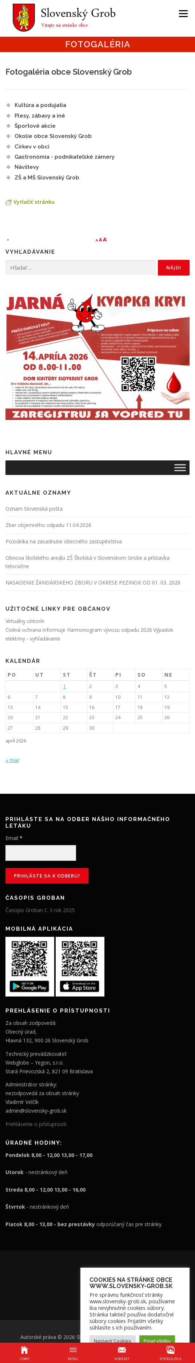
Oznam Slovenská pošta (34, 508)
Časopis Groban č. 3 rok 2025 (40, 910)
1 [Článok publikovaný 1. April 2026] (64, 686)
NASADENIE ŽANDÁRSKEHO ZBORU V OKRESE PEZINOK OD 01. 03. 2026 (92, 582)
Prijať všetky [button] (157, 1341)
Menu (183, 14)
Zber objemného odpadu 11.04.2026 (48, 525)
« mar (12, 760)
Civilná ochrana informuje (36, 629)
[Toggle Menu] (180, 467)
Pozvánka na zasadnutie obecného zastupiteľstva (63, 541)
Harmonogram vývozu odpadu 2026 (109, 629)
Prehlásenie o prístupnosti (36, 1124)
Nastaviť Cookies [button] (112, 1341)
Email (14, 838)
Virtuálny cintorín (24, 621)
